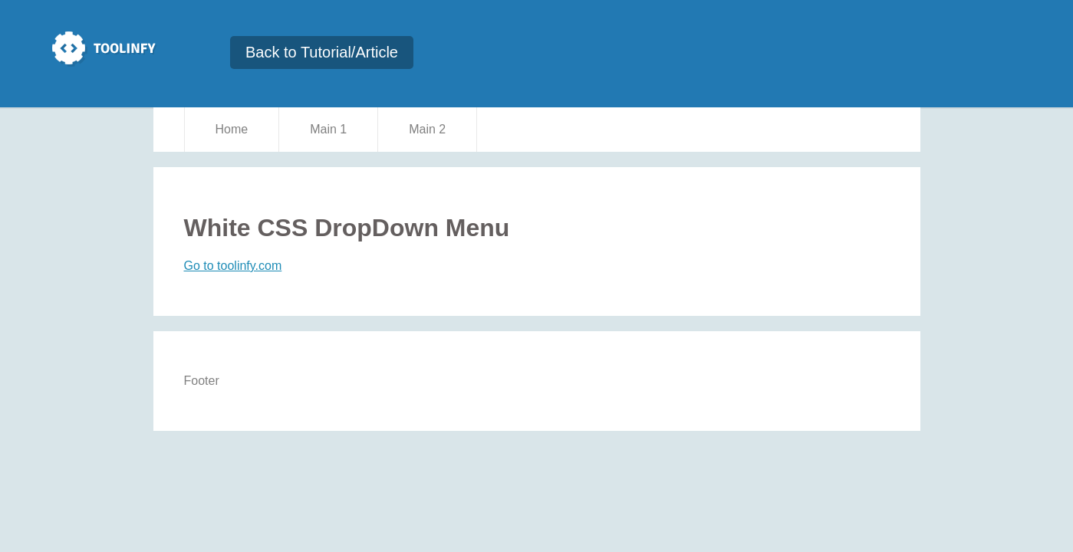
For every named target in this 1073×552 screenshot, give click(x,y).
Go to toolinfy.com (233, 265)
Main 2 (427, 129)
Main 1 (328, 129)
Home (232, 129)
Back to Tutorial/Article (321, 52)
